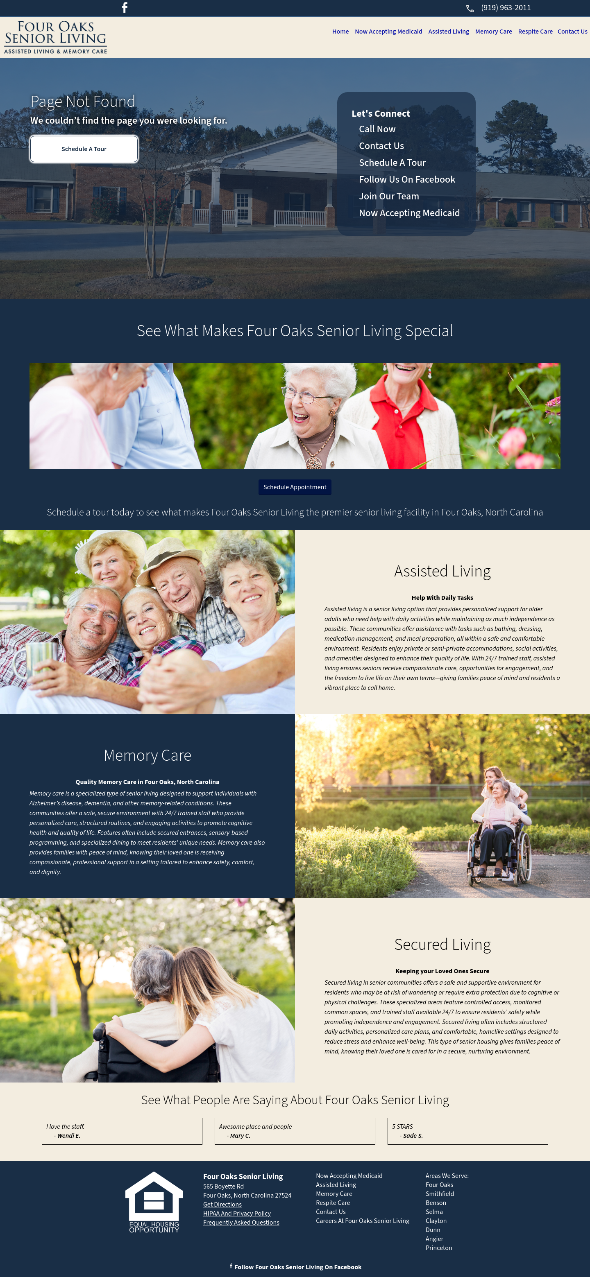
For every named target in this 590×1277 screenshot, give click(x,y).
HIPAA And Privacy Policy (237, 1213)
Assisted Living (443, 31)
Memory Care (490, 31)
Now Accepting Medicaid (382, 31)
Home (332, 31)
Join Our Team (389, 196)
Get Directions (222, 1204)
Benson (436, 1202)
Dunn (433, 1229)
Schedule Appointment (295, 487)
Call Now (377, 129)
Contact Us (572, 31)
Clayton (436, 1220)
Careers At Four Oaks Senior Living (362, 1220)
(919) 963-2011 (498, 8)
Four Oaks (439, 1184)
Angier (434, 1238)
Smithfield (440, 1193)
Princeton (439, 1247)
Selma (434, 1211)
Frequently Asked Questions (241, 1222)
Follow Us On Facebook (407, 179)
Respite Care (533, 31)
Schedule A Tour (84, 149)
